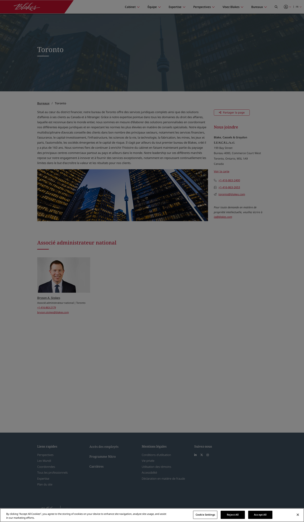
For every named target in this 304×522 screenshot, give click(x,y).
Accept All (260, 514)
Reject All (233, 514)
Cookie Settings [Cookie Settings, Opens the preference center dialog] (205, 514)
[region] (152, 515)
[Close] (298, 514)
